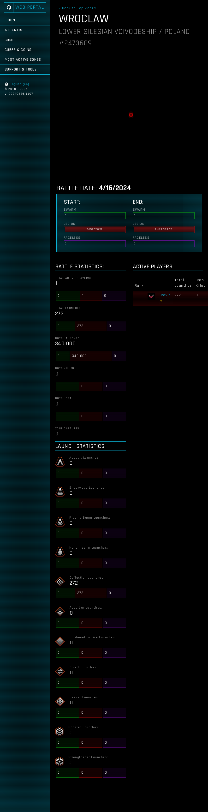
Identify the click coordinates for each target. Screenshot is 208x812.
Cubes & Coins (18, 49)
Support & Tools (21, 69)
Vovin (166, 295)
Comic (10, 39)
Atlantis (14, 30)
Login (10, 20)
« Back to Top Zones (77, 8)
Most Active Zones (23, 59)
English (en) (19, 84)
